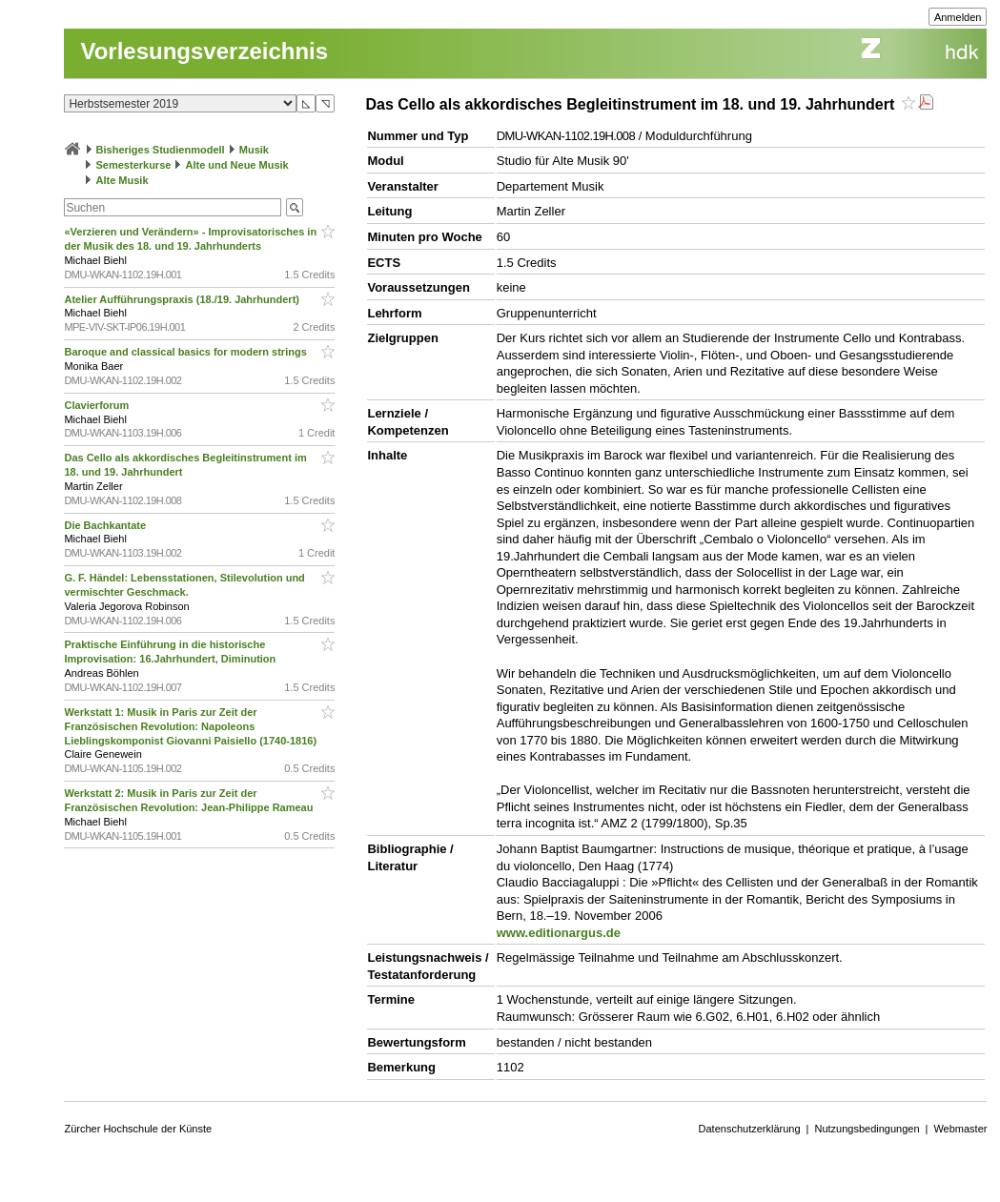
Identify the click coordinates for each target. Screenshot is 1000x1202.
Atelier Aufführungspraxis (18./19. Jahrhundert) (183, 299)
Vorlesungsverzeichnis (204, 51)
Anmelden (958, 17)
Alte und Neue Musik (237, 165)
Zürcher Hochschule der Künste (138, 1128)
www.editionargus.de (559, 933)
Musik (254, 149)
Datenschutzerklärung (750, 1128)
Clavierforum (98, 405)
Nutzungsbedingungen (866, 1128)
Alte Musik (122, 180)
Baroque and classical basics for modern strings (186, 351)
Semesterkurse (134, 165)
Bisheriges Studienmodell (160, 149)
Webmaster (960, 1128)
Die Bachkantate (106, 525)
